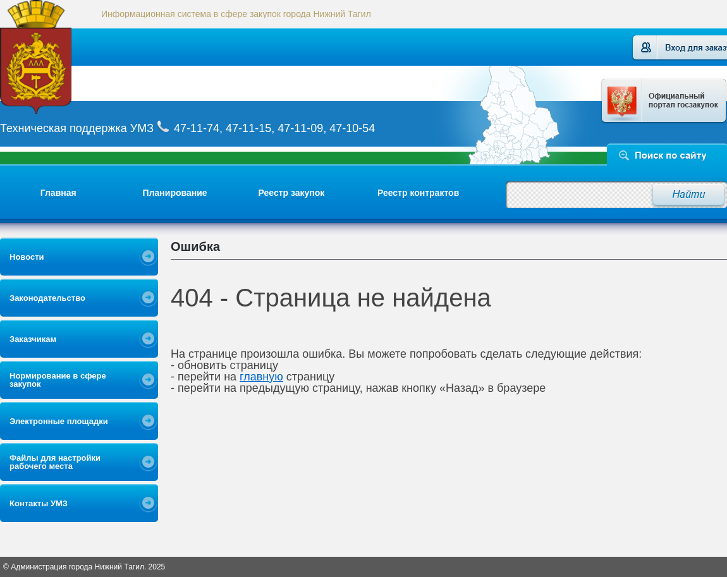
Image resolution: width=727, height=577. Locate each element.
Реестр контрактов (418, 193)
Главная (58, 193)
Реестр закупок (292, 193)
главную (261, 376)
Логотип (52, 57)
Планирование (175, 193)
